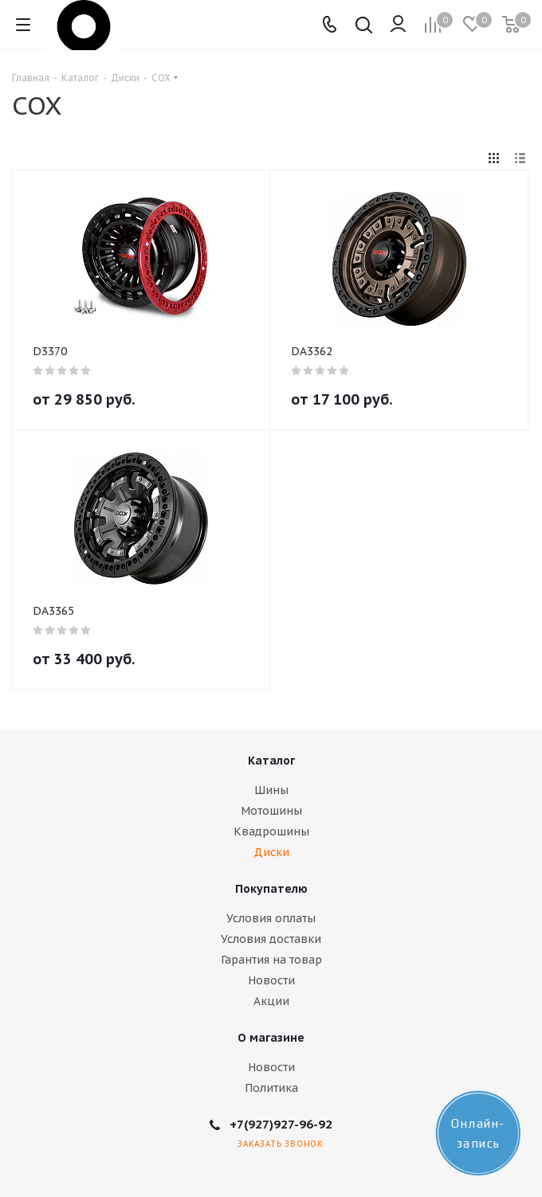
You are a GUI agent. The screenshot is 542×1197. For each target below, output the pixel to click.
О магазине (271, 1038)
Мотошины (271, 811)
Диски (271, 852)
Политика (271, 1088)
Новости (271, 980)
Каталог (271, 760)
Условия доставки (271, 939)
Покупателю (271, 889)
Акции (271, 1001)
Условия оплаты (271, 918)
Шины (271, 790)
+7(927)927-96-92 (281, 1124)
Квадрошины (271, 831)
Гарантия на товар (271, 960)
